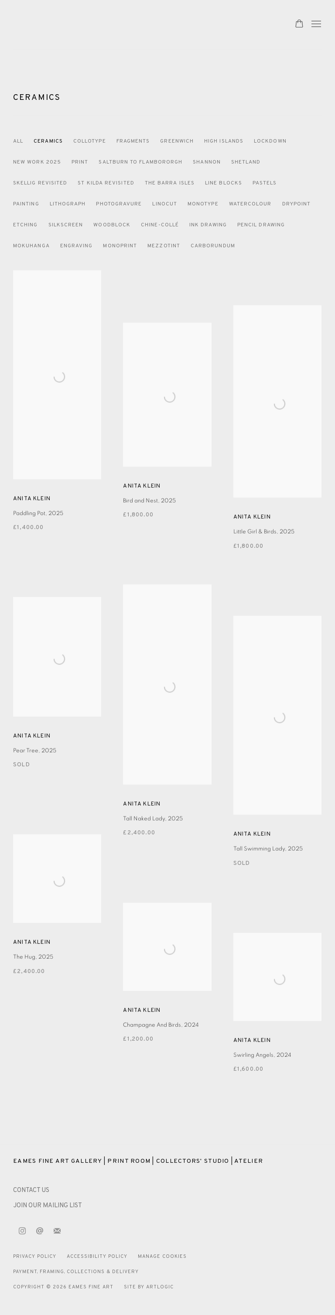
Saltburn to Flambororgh (140, 162)
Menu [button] (315, 24)
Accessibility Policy (97, 1257)
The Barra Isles (170, 183)
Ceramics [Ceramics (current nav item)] (48, 141)
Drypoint (296, 204)
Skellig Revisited (40, 183)
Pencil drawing (261, 225)
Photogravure (119, 204)
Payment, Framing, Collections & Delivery (76, 1272)
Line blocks (223, 183)
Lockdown (270, 141)
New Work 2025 (37, 162)
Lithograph (68, 204)
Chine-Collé (160, 225)
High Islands (223, 141)
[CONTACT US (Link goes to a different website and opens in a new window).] (31, 1190)
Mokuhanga (31, 246)
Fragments (133, 141)
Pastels (265, 183)
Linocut (164, 204)
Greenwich (177, 141)
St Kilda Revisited (106, 183)
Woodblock (111, 225)
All (18, 141)
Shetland (246, 162)
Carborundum (213, 246)
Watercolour (250, 204)
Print (80, 162)
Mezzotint (163, 246)
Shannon (207, 162)
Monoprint (120, 246)
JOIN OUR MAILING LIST (47, 1206)
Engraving (76, 246)
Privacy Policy (34, 1257)
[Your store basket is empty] (299, 24)
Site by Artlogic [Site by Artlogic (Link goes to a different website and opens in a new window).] (149, 1287)
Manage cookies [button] (162, 1257)
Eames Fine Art (74, 24)
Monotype (203, 204)
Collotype (89, 141)
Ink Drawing (208, 225)
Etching (25, 225)
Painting (26, 204)
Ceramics (37, 97)
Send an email (40, 1231)
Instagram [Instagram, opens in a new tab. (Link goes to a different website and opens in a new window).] (22, 1231)
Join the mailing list (57, 1231)
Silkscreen (65, 225)
